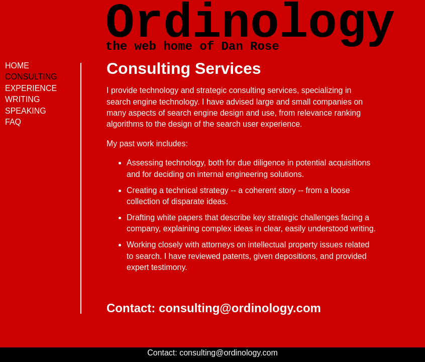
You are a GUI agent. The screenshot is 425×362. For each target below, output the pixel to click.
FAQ (13, 122)
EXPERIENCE (31, 88)
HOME (17, 65)
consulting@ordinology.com (240, 308)
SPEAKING (25, 111)
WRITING (22, 99)
